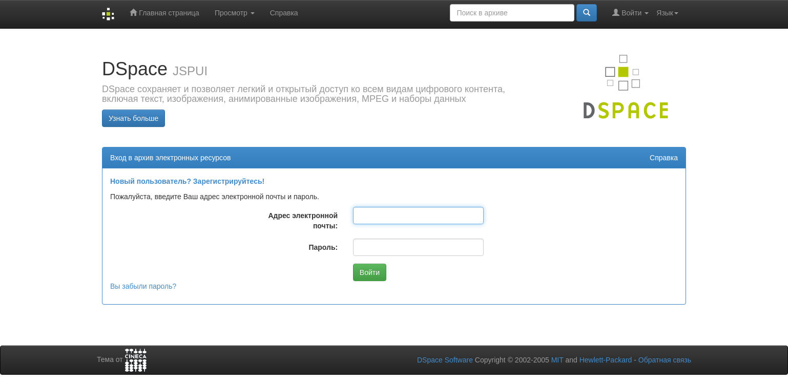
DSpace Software (445, 360)
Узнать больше (133, 118)
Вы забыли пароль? (143, 286)
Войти (630, 12)
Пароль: (323, 247)
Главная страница (164, 12)
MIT (557, 360)
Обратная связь (664, 360)
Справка (284, 13)
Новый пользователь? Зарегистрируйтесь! (187, 181)
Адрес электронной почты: (303, 220)
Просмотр (235, 13)
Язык (667, 13)
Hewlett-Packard (605, 360)
